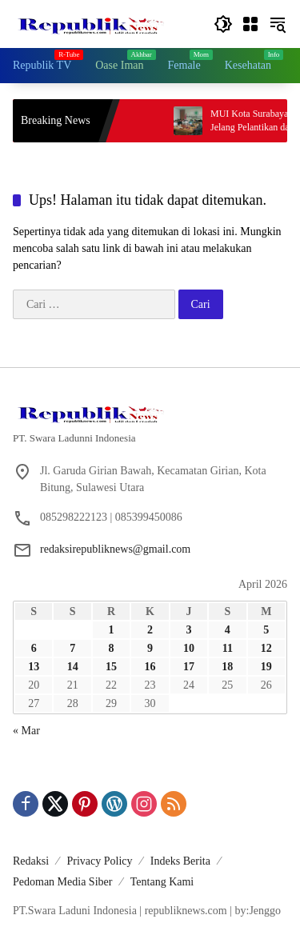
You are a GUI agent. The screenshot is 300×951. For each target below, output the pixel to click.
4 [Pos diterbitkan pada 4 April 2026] (227, 630)
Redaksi (31, 861)
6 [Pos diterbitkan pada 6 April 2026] (34, 648)
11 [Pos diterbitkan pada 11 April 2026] (227, 648)
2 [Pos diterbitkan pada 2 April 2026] (150, 630)
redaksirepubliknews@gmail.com (115, 549)
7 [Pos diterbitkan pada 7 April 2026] (72, 648)
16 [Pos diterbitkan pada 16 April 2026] (149, 667)
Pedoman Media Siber (62, 882)
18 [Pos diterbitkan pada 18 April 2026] (227, 667)
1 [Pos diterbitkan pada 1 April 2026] (111, 630)
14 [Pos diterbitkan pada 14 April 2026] (72, 667)
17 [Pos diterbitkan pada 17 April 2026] (188, 667)
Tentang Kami (162, 882)
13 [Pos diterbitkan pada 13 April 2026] (33, 667)
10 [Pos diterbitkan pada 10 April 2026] (188, 648)
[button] (223, 24)
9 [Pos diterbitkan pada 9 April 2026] (150, 648)
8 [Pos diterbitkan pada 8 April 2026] (111, 648)
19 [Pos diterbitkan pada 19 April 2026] (266, 667)
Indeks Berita (180, 861)
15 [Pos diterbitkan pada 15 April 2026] (111, 667)
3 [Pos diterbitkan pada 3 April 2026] (188, 630)
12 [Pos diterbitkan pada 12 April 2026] (266, 648)
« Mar (26, 731)
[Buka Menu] (250, 24)
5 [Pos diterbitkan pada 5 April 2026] (266, 630)
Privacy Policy (99, 861)
